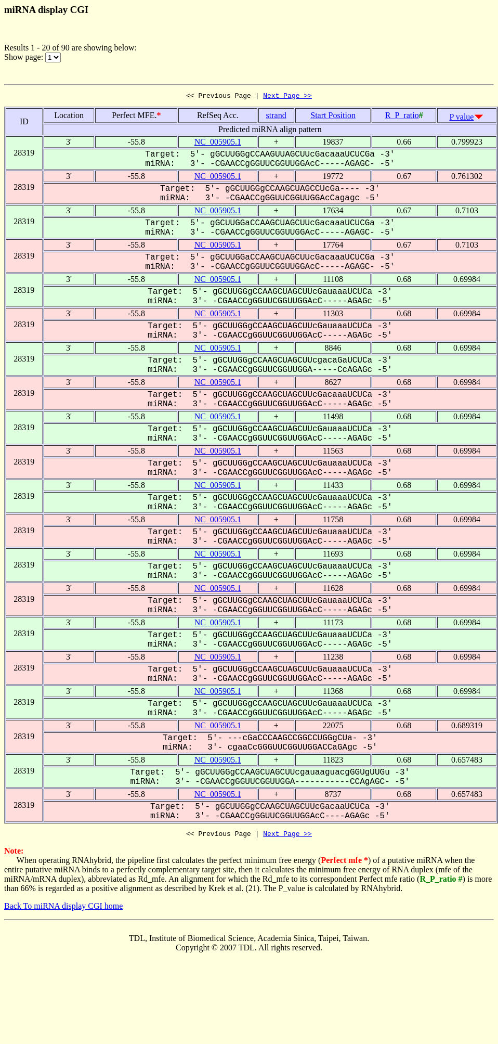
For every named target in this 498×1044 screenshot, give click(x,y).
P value (462, 118)
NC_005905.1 (217, 143)
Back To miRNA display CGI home (63, 909)
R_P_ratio (402, 116)
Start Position (333, 116)
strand (276, 116)
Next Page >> (287, 96)
